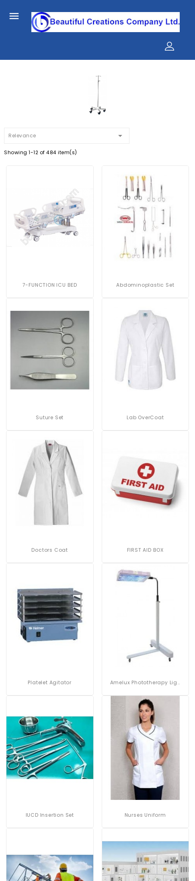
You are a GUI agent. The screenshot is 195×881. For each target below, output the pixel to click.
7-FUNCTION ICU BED (50, 284)
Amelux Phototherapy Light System (145, 682)
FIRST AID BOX (145, 550)
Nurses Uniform (145, 815)
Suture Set (50, 417)
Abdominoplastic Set (145, 284)
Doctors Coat (49, 550)
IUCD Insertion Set (50, 815)
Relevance (66, 134)
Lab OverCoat (145, 417)
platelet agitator (50, 682)
